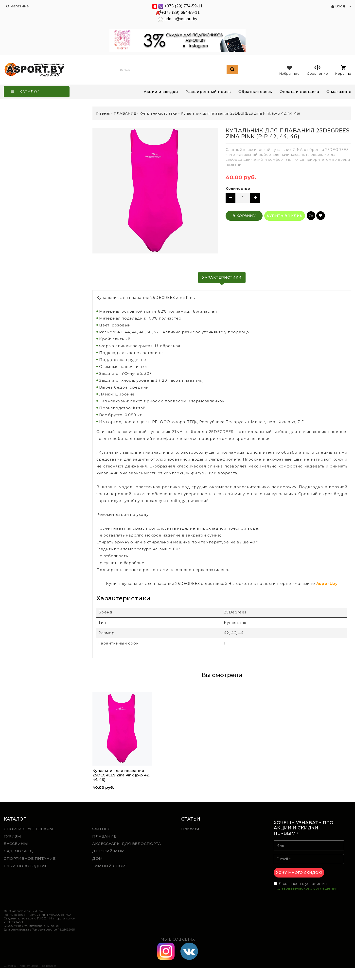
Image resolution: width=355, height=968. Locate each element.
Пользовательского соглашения (305, 888)
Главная (103, 113)
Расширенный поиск (208, 91)
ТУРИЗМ (12, 836)
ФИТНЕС (101, 828)
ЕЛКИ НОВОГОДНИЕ (26, 865)
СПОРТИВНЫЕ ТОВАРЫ (28, 828)
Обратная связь (255, 91)
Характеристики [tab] (222, 277)
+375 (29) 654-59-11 (180, 12)
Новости (190, 828)
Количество (238, 188)
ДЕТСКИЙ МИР (108, 851)
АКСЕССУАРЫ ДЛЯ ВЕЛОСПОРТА (126, 843)
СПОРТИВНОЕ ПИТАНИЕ (29, 858)
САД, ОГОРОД (18, 851)
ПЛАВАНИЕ (104, 836)
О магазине (338, 91)
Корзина (343, 70)
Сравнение (317, 70)
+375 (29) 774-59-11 (183, 6)
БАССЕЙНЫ (16, 843)
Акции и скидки (161, 91)
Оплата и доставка (299, 91)
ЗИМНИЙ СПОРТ (109, 865)
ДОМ (97, 858)
